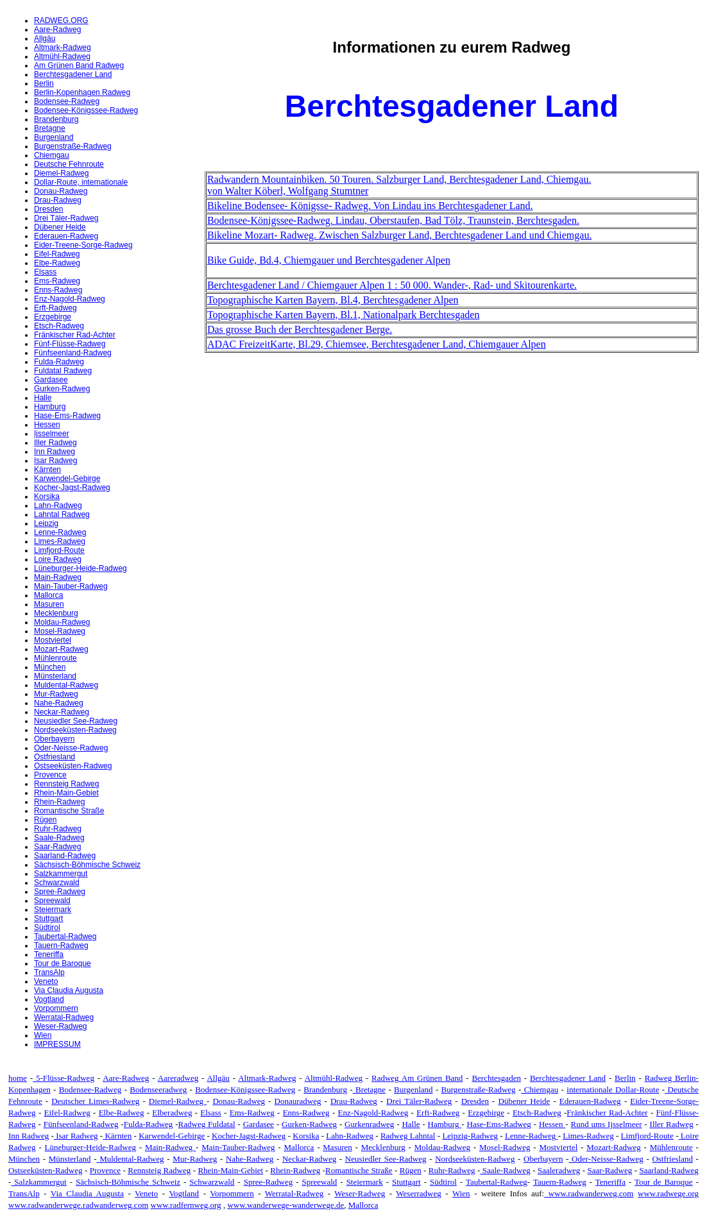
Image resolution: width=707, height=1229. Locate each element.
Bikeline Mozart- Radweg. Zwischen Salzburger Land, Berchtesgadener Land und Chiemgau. (399, 235)
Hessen (47, 424)
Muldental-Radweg (66, 685)
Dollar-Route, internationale (81, 182)
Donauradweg (298, 1101)
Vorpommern (56, 1008)
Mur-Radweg (56, 694)
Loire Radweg (57, 559)
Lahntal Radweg (62, 514)
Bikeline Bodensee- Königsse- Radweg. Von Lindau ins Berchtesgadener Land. (370, 205)
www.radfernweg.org (186, 1205)
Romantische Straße (69, 810)
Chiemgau (51, 155)
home (17, 1078)
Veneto (46, 981)
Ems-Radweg (57, 280)
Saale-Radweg (59, 837)
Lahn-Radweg (58, 505)
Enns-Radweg (58, 289)
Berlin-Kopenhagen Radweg (82, 92)
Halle (42, 397)
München (49, 667)
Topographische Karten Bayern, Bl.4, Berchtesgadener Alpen (333, 299)
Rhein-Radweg (59, 801)
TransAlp (49, 972)
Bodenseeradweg (158, 1089)
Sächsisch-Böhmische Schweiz (87, 864)
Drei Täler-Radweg (66, 218)
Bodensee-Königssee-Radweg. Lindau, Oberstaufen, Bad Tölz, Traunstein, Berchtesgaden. (393, 220)
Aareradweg (178, 1078)
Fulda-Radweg (59, 361)
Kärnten (47, 469)
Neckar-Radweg (61, 712)
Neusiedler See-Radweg (75, 720)
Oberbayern (54, 738)
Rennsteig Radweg (66, 783)
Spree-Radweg (59, 891)
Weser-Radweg (60, 1026)
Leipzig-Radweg (470, 1135)
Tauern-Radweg (61, 945)
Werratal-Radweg (64, 1017)
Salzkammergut (60, 873)
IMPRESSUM (57, 1044)
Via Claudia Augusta (68, 990)
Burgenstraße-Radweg (73, 146)
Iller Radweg (55, 442)
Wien (42, 1035)
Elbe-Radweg (57, 263)
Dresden (48, 209)
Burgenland (53, 137)
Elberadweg (172, 1112)
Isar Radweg (55, 460)
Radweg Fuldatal (206, 1124)
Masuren (49, 604)
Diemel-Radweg (61, 173)
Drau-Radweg (57, 200)
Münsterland (55, 676)
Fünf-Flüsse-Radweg (69, 343)
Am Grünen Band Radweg (79, 65)
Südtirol (47, 927)
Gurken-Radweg (62, 388)
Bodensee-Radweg (66, 101)
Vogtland (49, 999)
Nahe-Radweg (58, 703)
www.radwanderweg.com (588, 1193)
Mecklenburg (56, 613)
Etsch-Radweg (59, 325)
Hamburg (49, 406)
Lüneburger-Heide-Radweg (80, 568)
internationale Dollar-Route (612, 1089)
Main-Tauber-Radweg (71, 586)
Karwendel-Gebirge (67, 478)
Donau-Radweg (60, 191)
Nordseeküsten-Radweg (75, 729)
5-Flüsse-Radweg (63, 1078)
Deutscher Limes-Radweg (95, 1101)
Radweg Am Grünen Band (417, 1078)
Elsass (45, 271)
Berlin (44, 83)
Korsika (47, 496)
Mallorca (48, 595)
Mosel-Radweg (59, 631)
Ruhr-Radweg (57, 828)
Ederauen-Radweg (66, 236)
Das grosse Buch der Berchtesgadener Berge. (300, 329)
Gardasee (51, 379)
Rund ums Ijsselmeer (606, 1124)
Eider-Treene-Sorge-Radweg (83, 245)
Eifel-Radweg (57, 254)
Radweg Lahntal (408, 1135)
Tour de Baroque (62, 963)
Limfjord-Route (59, 550)
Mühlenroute (55, 658)
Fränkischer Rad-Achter (74, 334)
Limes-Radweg (59, 541)
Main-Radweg (57, 577)
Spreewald (52, 900)
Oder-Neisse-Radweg (71, 747)
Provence (50, 774)
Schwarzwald (57, 882)
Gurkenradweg (369, 1124)
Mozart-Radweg (61, 649)
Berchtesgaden (496, 1078)
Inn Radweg (54, 451)
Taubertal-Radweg (65, 936)
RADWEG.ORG (61, 20)
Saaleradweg (559, 1170)
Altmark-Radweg (62, 47)
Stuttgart (48, 918)
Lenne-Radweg (60, 532)
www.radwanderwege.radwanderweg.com (78, 1205)
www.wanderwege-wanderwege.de (285, 1205)
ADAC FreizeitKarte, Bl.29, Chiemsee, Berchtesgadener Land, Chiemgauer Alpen (376, 344)
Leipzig (46, 523)
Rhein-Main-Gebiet (66, 792)
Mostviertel (52, 640)
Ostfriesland (54, 756)
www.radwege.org (668, 1193)
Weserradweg (418, 1193)
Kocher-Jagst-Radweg (72, 487)
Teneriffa (49, 954)
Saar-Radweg (57, 846)
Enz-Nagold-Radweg (69, 298)
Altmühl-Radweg (62, 56)
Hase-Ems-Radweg (67, 415)
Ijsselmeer (51, 433)
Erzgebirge (52, 316)
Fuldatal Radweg (63, 370)
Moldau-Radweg (62, 622)
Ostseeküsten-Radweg (73, 765)
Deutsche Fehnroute (69, 164)
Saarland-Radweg (65, 855)
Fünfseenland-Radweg (73, 352)
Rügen (45, 819)
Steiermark (52, 909)
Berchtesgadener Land (73, 74)
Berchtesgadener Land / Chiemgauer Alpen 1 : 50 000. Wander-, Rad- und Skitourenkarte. (392, 285)
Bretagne (49, 128)
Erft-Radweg (55, 307)
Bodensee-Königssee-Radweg (86, 110)
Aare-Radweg (57, 29)
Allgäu (44, 38)
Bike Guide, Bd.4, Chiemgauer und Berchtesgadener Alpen (328, 260)
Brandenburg (56, 119)
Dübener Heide (60, 227)
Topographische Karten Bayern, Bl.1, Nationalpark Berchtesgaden (343, 314)
